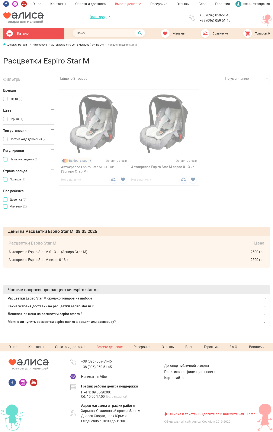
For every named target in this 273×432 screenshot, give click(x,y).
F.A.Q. (233, 346)
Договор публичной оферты (186, 365)
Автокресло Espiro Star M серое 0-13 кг (162, 166)
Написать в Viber (94, 376)
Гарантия (222, 3)
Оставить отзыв (116, 161)
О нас (36, 3)
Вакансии (256, 346)
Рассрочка (158, 3)
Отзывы (183, 3)
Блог (202, 3)
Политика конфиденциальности (189, 371)
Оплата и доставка (90, 3)
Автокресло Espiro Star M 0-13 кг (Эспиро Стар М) (87, 169)
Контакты (58, 3)
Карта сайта (174, 377)
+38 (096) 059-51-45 (215, 15)
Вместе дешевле (128, 3)
